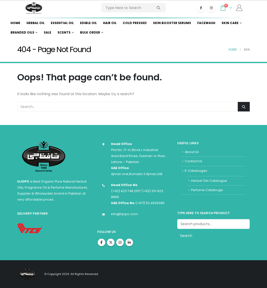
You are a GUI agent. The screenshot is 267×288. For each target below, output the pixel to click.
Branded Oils (22, 32)
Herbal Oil (35, 23)
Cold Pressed (135, 23)
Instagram (120, 242)
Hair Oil (109, 23)
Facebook (101, 242)
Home (15, 23)
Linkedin (129, 242)
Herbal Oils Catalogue (209, 181)
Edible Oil (88, 23)
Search (186, 235)
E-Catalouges (196, 171)
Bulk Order (90, 32)
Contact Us (193, 161)
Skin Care (230, 23)
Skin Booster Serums (172, 23)
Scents (64, 32)
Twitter (110, 242)
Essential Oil (62, 23)
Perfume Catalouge (207, 190)
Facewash (206, 23)
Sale (47, 32)
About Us (192, 152)
